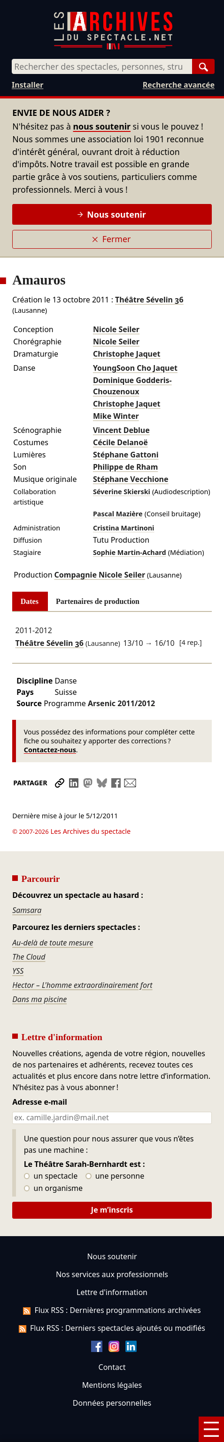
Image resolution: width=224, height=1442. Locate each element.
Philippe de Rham (125, 467)
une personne (114, 1150)
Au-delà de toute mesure (52, 916)
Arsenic (121, 703)
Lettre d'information (112, 1266)
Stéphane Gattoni (126, 454)
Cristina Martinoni (123, 527)
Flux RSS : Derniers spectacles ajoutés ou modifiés (112, 1301)
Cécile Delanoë (120, 442)
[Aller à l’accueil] (113, 47)
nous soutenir (102, 126)
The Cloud (28, 930)
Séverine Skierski (121, 491)
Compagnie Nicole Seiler (100, 575)
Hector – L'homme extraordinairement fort (82, 958)
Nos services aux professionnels (112, 1248)
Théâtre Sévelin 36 (149, 299)
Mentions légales (112, 1358)
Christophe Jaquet (127, 354)
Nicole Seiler (116, 329)
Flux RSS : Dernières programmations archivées (112, 1284)
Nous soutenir (111, 214)
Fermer (111, 238)
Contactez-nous (50, 749)
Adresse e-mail (39, 1076)
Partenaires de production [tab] (97, 601)
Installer (27, 85)
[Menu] (211, 1429)
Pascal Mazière (118, 513)
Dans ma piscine (39, 973)
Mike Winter (116, 416)
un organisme (53, 1162)
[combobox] (102, 66)
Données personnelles (112, 1376)
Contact (112, 1341)
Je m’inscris (112, 1183)
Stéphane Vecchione (131, 479)
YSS (17, 944)
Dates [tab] (30, 601)
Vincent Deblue (121, 430)
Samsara (26, 884)
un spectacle (51, 1150)
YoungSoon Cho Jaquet (135, 368)
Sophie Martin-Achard (129, 552)
